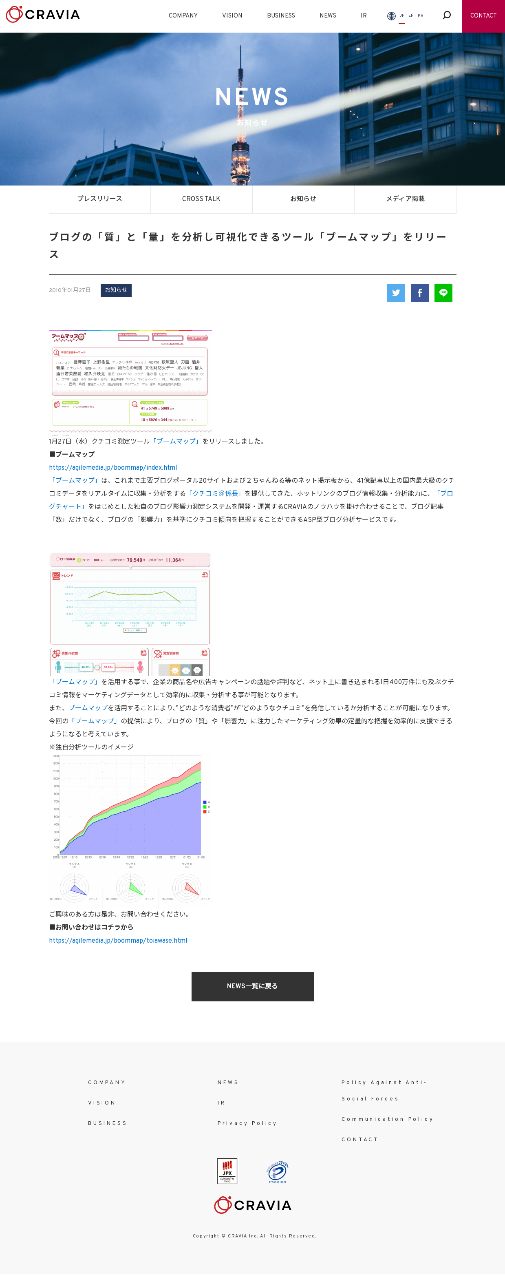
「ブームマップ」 (176, 442)
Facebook (420, 293)
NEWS (328, 16)
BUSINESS (281, 16)
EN (411, 15)
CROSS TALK (201, 199)
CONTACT (483, 16)
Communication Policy (388, 1119)
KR (420, 15)
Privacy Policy (248, 1123)
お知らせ (303, 199)
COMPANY (183, 16)
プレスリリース (99, 199)
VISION (232, 16)
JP (401, 15)
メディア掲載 (405, 199)
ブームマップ (88, 709)
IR (364, 16)
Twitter (396, 293)
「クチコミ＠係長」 (215, 494)
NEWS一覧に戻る (252, 987)
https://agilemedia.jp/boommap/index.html (113, 468)
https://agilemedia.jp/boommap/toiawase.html (118, 941)
